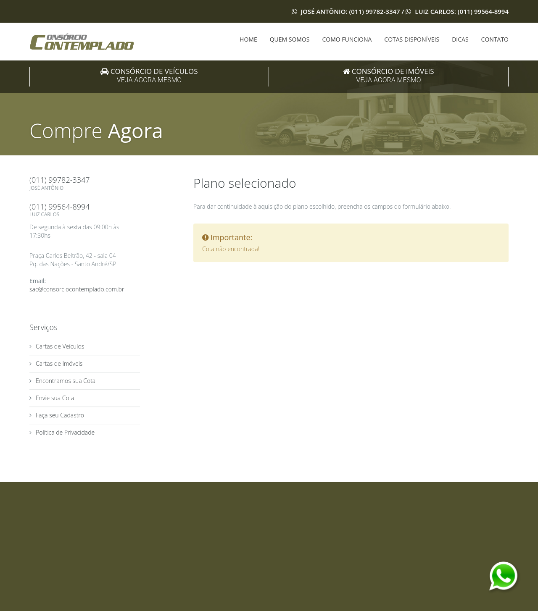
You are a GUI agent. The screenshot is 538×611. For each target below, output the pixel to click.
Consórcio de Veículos (149, 76)
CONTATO (495, 39)
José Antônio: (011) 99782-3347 (350, 11)
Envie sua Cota (55, 398)
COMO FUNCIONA (347, 39)
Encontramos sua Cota (65, 381)
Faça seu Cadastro (60, 416)
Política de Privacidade (65, 433)
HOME (248, 39)
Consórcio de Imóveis (388, 76)
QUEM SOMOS (290, 39)
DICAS (460, 39)
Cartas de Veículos (60, 347)
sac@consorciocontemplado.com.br (76, 290)
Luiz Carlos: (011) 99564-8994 (461, 11)
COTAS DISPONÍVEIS (411, 39)
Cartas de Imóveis (59, 364)
